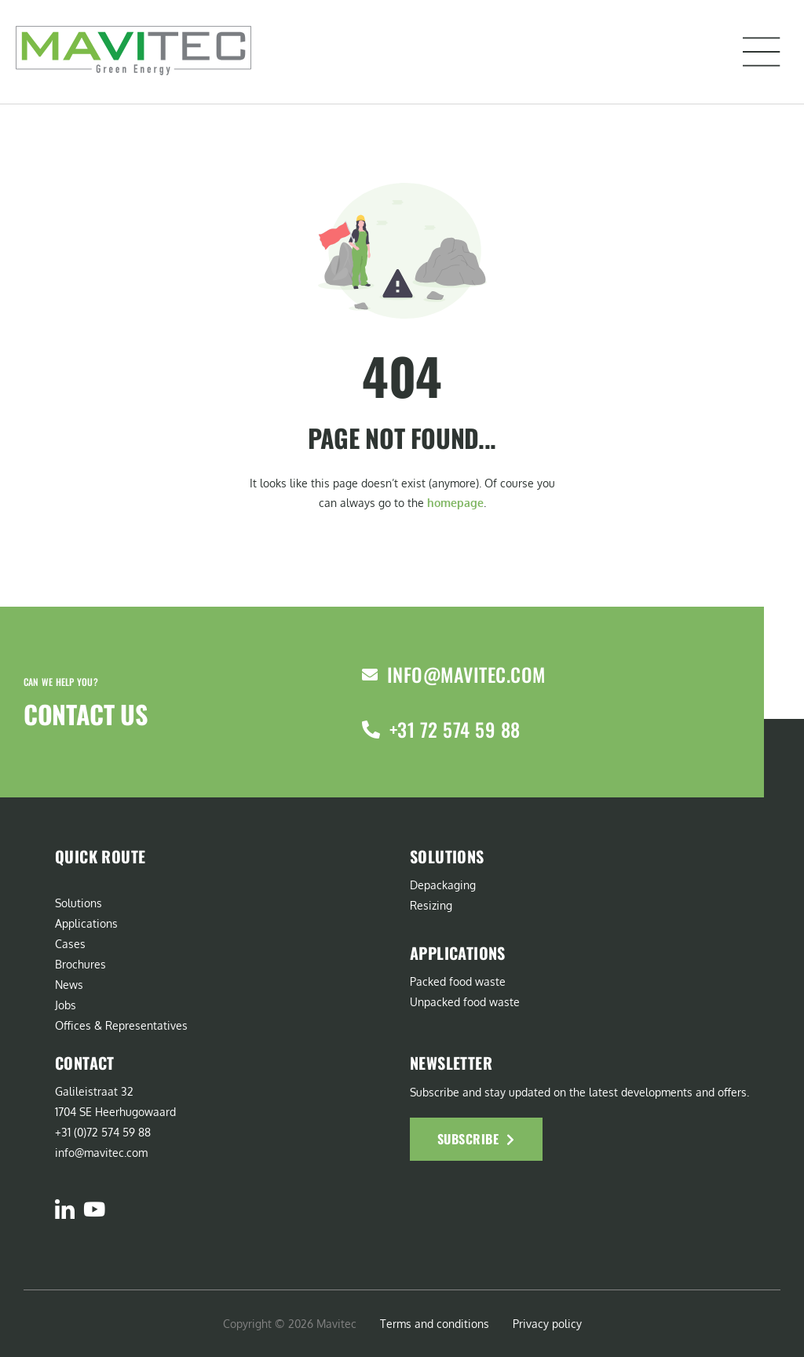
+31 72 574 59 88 (455, 729)
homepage (455, 502)
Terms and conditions (434, 1323)
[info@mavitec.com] (370, 675)
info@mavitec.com (466, 674)
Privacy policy (547, 1323)
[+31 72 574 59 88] (371, 729)
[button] (761, 51)
